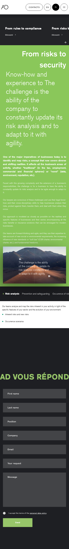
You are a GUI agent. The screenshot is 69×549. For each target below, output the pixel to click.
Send (17, 522)
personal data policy (38, 513)
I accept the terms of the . (28, 513)
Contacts (34, 7)
